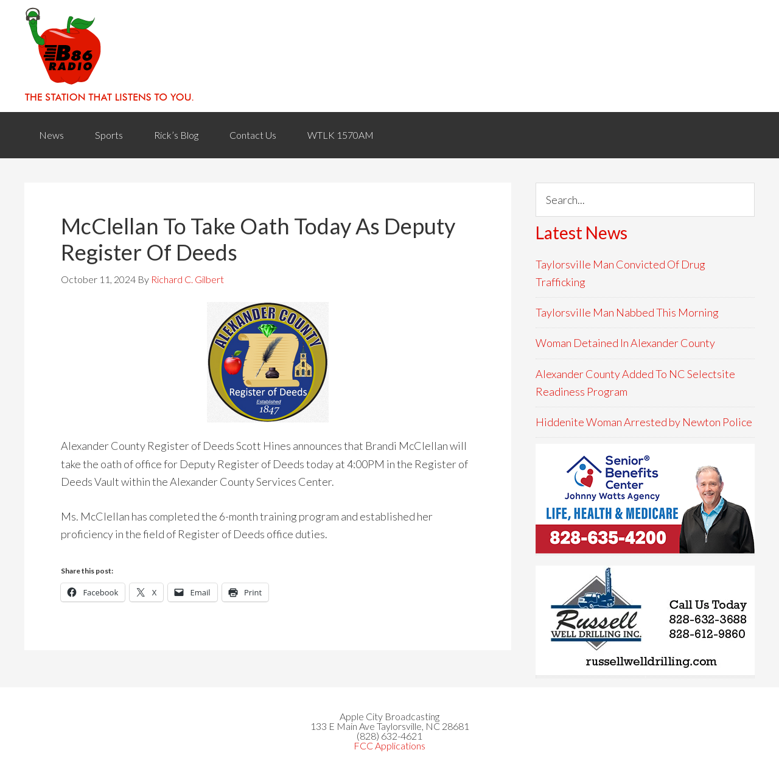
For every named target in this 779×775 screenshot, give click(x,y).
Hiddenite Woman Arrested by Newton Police (644, 422)
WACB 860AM (389, 56)
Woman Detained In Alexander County (625, 342)
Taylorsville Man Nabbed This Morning (627, 312)
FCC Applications (389, 745)
